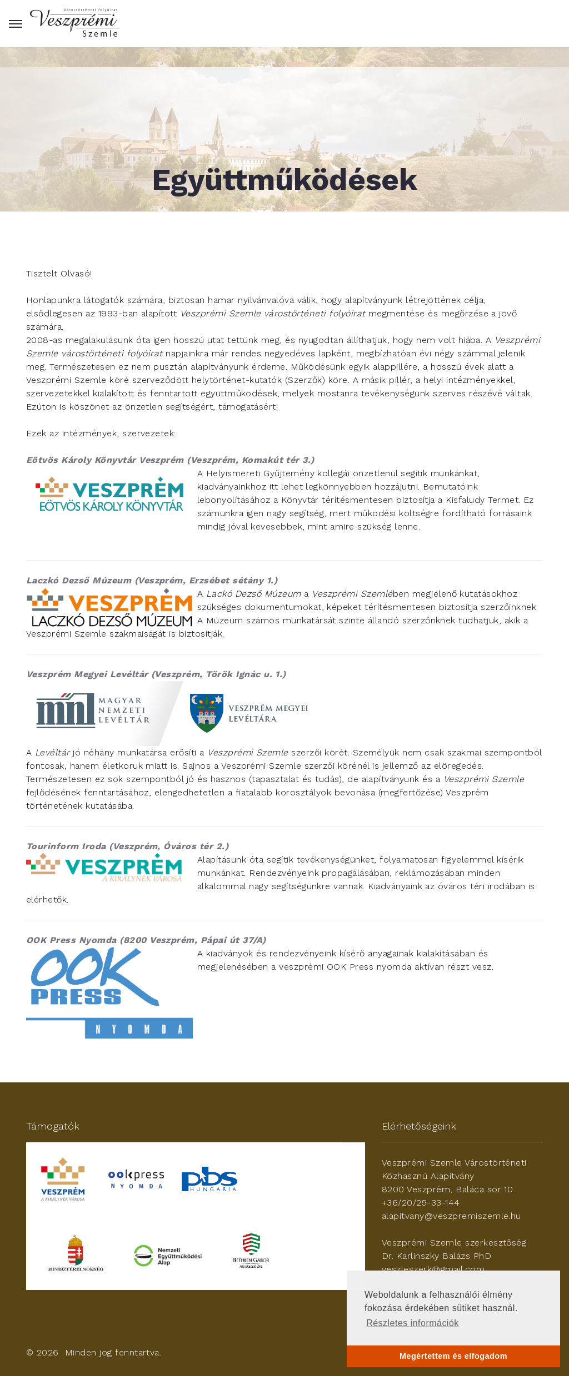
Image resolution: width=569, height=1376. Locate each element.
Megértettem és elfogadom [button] (453, 1356)
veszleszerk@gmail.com (433, 1269)
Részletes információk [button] (412, 1323)
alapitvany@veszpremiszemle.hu (451, 1216)
